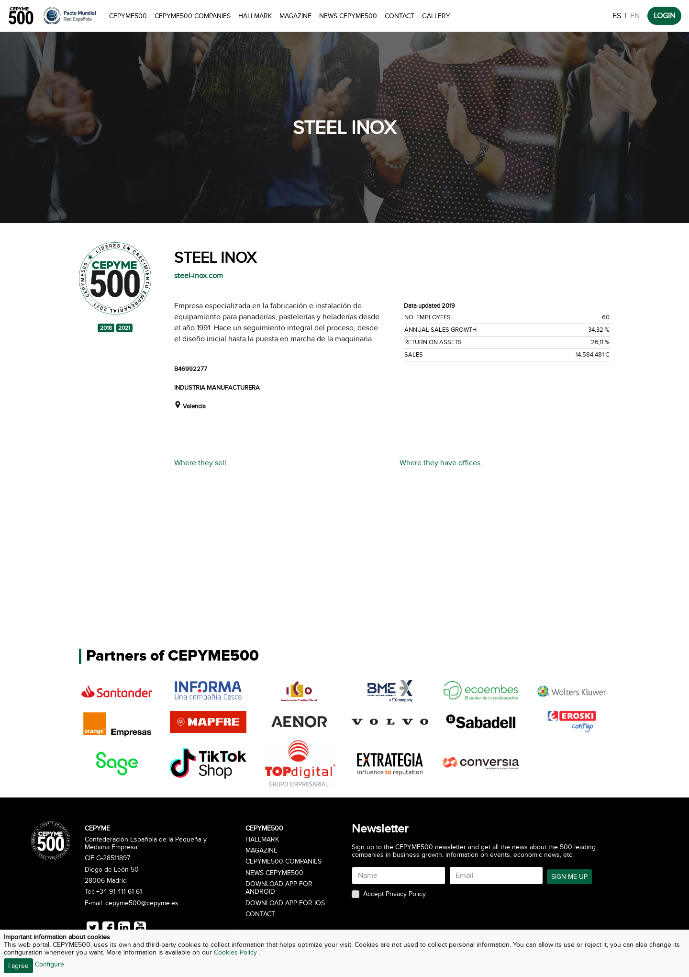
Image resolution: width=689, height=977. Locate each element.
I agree (18, 966)
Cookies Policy (236, 952)
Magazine (295, 16)
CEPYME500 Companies (193, 16)
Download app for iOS (285, 903)
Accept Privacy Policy (394, 894)
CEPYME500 (128, 16)
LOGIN (664, 16)
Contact (399, 16)
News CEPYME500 (348, 16)
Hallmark (255, 16)
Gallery (436, 16)
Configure (49, 964)
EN (635, 16)
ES (616, 16)
